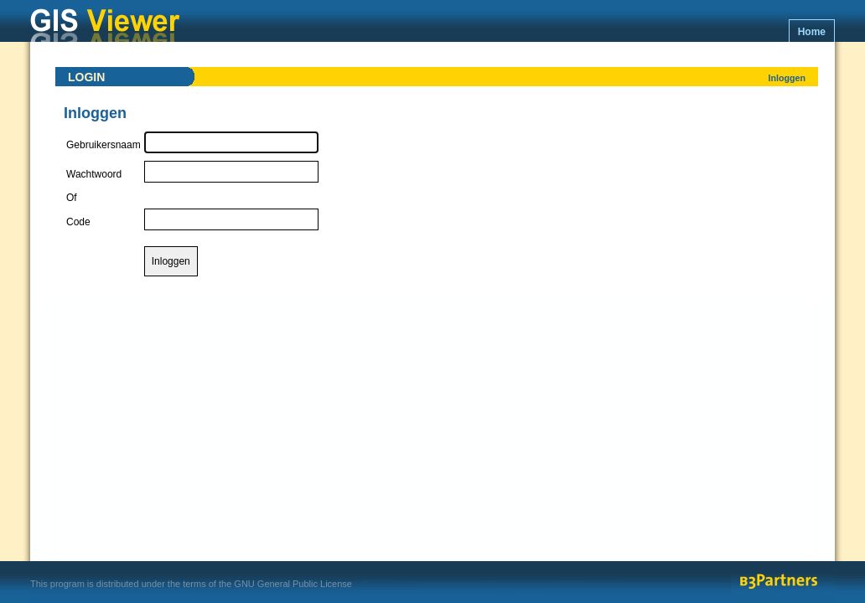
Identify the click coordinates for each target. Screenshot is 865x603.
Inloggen (787, 78)
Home (812, 32)
